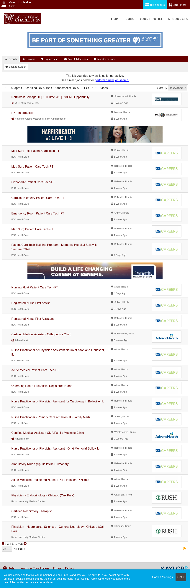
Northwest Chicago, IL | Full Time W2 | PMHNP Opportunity (50, 97)
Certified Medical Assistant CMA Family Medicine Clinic (47, 432)
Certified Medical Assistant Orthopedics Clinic (41, 334)
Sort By (162, 88)
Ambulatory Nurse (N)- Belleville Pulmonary (40, 464)
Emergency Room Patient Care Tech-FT (37, 213)
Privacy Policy (63, 568)
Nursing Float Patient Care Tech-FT (34, 287)
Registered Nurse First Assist (30, 303)
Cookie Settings (162, 577)
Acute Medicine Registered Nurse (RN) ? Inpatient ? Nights (50, 479)
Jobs (130, 19)
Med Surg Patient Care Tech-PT (32, 166)
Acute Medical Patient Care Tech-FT (35, 370)
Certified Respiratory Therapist (31, 511)
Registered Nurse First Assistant (32, 318)
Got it (180, 577)
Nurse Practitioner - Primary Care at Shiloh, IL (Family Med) (50, 417)
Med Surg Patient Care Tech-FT (32, 229)
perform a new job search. (112, 80)
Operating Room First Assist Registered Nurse (41, 385)
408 (20, 543)
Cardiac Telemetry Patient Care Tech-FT (37, 197)
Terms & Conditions (34, 568)
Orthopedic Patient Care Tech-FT (33, 182)
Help (9, 568)
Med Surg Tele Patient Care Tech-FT (35, 150)
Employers (177, 4)
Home (116, 19)
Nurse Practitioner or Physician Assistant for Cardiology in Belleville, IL (57, 401)
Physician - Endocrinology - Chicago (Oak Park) (42, 495)
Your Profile (151, 19)
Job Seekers (155, 4)
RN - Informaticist (22, 112)
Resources (178, 19)
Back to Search (15, 66)
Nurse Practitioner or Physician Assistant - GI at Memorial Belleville (55, 448)
